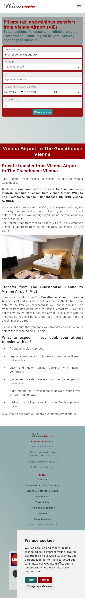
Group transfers (42, 519)
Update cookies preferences (42, 524)
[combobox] (42, 67)
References (42, 496)
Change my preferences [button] (39, 586)
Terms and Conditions (42, 508)
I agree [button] (30, 579)
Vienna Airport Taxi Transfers (42, 485)
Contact (42, 479)
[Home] (20, 5)
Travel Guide (42, 502)
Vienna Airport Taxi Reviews (42, 491)
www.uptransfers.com (42, 446)
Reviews (42, 513)
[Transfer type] (42, 55)
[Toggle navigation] (79, 6)
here (12, 413)
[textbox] (40, 67)
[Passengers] (42, 105)
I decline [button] (44, 579)
